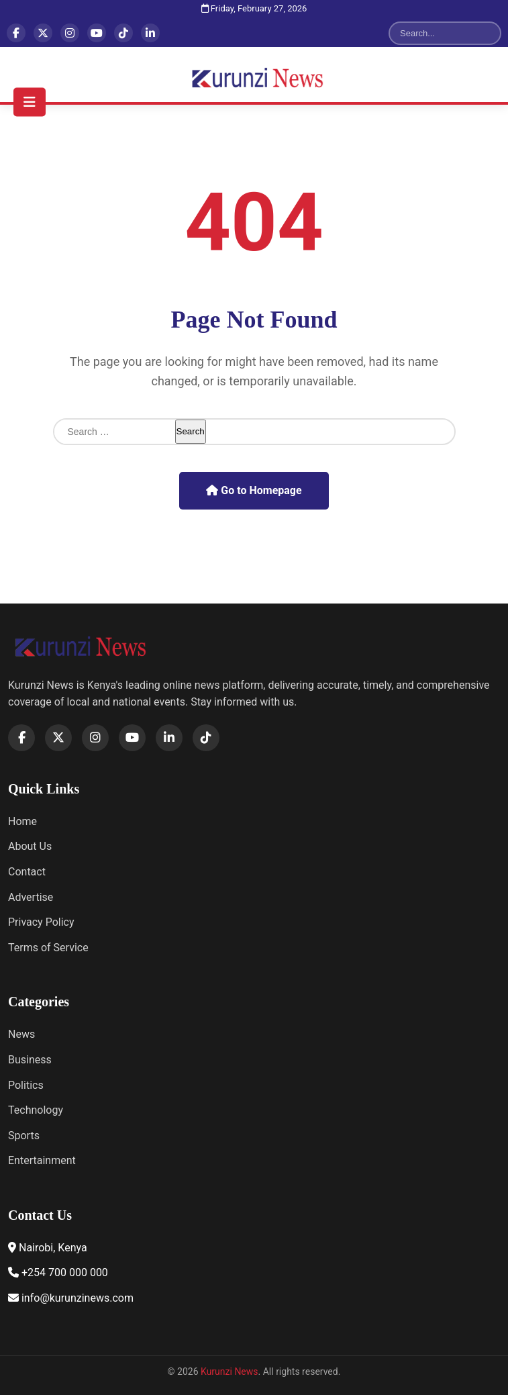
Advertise (30, 897)
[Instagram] (69, 32)
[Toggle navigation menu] (29, 101)
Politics (26, 1085)
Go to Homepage (253, 490)
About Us (30, 846)
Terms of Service (48, 947)
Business (30, 1059)
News (21, 1034)
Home (22, 821)
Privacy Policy (41, 922)
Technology (35, 1110)
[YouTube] (96, 32)
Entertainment (42, 1160)
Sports (24, 1135)
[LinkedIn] (150, 32)
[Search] (437, 33)
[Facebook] (16, 32)
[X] (43, 32)
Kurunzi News (229, 1371)
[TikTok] (123, 32)
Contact (27, 871)
